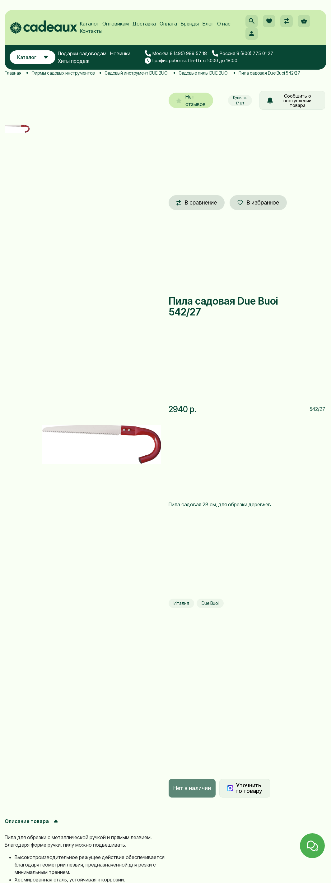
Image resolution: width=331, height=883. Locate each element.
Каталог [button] (32, 57)
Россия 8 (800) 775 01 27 (242, 54)
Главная (13, 73)
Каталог (89, 24)
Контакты (91, 31)
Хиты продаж (74, 61)
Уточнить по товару (244, 788)
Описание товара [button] (31, 821)
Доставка (144, 24)
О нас (224, 24)
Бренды (190, 24)
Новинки (120, 53)
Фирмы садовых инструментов (63, 73)
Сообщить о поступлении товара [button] (289, 100)
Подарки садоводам (82, 53)
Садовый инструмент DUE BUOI (137, 73)
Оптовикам (115, 24)
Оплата (168, 24)
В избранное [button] (258, 202)
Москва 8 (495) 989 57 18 (176, 54)
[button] (251, 21)
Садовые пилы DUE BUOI (204, 73)
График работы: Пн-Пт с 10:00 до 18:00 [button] (191, 60)
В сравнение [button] (196, 202)
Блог (208, 24)
